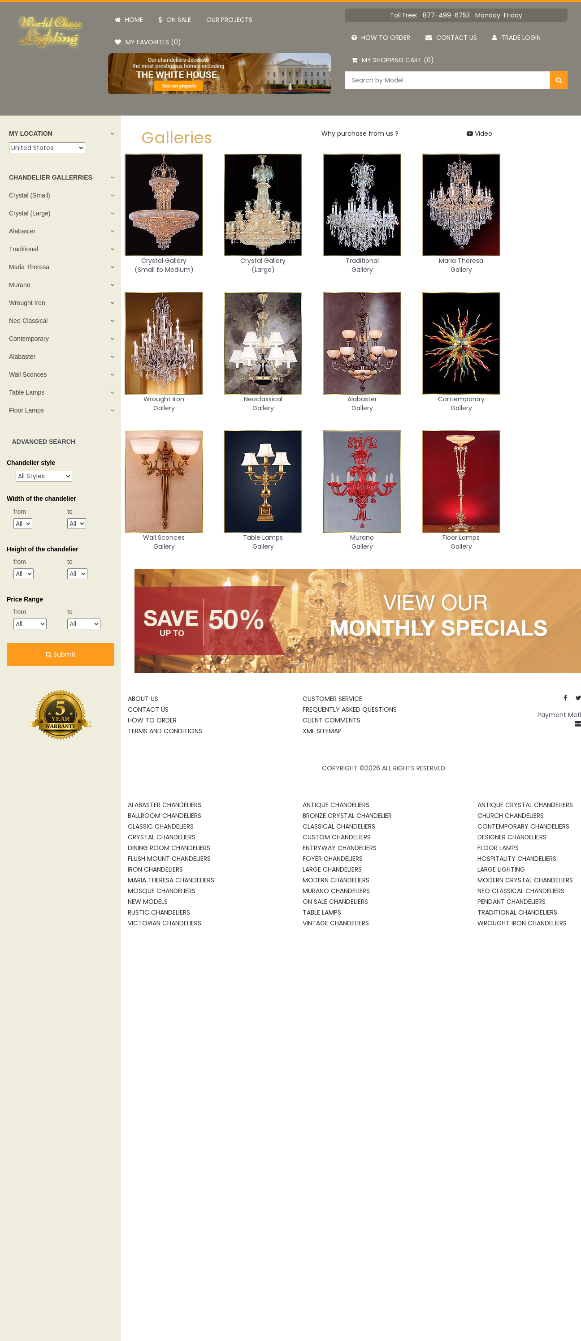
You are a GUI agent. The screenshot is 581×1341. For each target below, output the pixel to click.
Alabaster (22, 231)
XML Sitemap (322, 730)
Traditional (23, 249)
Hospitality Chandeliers (516, 858)
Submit (61, 654)
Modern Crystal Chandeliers (525, 880)
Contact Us (148, 709)
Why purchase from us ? (360, 133)
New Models (148, 901)
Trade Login (516, 37)
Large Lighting (501, 869)
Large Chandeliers (332, 869)
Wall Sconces (28, 374)
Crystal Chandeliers (161, 837)
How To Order (152, 720)
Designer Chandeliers (511, 837)
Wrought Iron (27, 302)
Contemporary (29, 338)
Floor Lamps (26, 410)
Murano (19, 284)
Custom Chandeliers (337, 837)
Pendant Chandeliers (511, 901)
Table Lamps (26, 392)
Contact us (451, 37)
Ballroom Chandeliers (164, 815)
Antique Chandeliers (336, 804)
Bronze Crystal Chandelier (347, 815)
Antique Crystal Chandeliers (525, 804)
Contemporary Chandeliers (523, 826)
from (19, 511)
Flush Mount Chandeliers (169, 858)
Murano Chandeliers (336, 890)
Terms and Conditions (165, 730)
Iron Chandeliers (155, 869)
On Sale (174, 19)
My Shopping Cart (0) (392, 60)
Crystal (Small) (29, 195)
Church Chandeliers (510, 815)
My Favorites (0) (148, 42)
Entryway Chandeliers (340, 847)
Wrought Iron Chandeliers (522, 923)
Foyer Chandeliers (333, 858)
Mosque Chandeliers (161, 890)
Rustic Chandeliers (159, 912)
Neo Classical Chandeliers (520, 890)
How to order (380, 37)
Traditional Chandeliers (517, 912)
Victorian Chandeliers (164, 923)
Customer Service (332, 698)
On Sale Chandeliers (335, 901)
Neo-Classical (28, 320)
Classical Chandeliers (339, 826)
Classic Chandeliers (161, 826)
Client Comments (331, 720)
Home (129, 19)
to (70, 511)
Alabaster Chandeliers (164, 804)
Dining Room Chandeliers (169, 847)
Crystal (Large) (30, 213)
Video (479, 133)
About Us (143, 698)
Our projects (229, 19)
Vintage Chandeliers (336, 923)
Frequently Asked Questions (350, 709)
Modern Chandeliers (336, 880)
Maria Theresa (29, 267)
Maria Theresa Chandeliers (171, 880)
